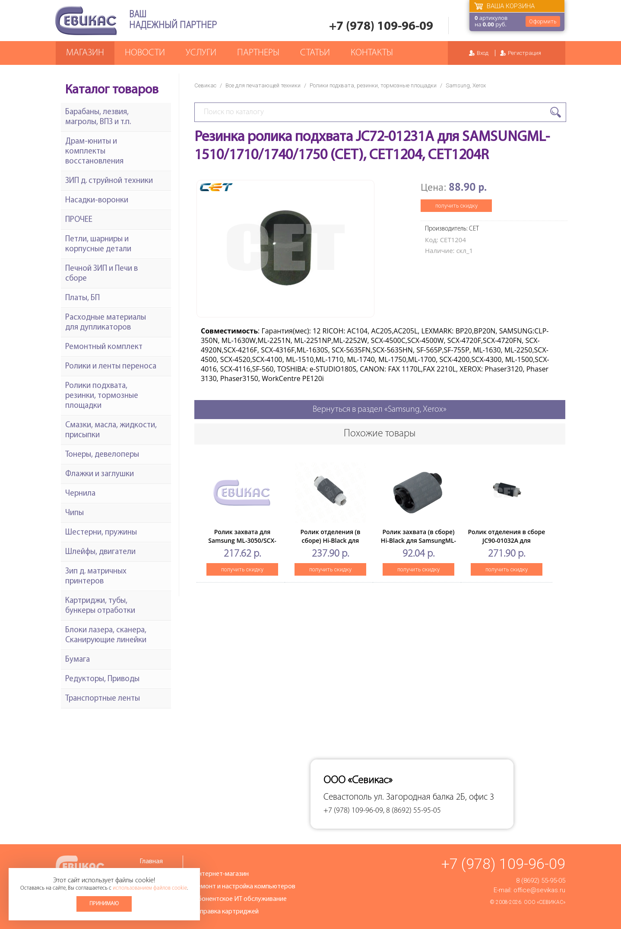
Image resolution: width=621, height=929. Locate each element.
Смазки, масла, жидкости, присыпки (111, 430)
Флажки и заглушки (99, 474)
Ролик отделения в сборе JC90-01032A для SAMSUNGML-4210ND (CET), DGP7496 (506, 545)
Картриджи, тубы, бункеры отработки (100, 606)
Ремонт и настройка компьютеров (244, 886)
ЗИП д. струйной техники (109, 181)
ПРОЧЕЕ (78, 220)
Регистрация (524, 53)
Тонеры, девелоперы (102, 455)
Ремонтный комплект (104, 347)
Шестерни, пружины (101, 533)
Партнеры (258, 53)
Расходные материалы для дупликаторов (105, 323)
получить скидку (456, 205)
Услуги (201, 53)
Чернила (80, 494)
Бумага (77, 660)
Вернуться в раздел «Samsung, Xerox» (380, 409)
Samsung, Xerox (466, 85)
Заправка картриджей (226, 911)
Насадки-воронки (96, 200)
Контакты (372, 53)
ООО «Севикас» (544, 902)
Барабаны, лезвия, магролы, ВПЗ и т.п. (98, 117)
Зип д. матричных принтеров (96, 576)
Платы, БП (82, 298)
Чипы (74, 513)
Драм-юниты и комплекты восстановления (94, 152)
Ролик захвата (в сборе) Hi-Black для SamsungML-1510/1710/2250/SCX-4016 (418, 540)
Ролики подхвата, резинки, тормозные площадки (373, 85)
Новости (145, 53)
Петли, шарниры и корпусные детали (98, 244)
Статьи (315, 53)
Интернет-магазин (221, 874)
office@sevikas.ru (539, 890)
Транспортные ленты (102, 699)
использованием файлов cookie (150, 888)
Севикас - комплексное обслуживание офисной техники (86, 20)
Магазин (85, 53)
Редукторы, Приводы (102, 679)
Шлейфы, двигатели (100, 552)
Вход (482, 53)
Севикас (205, 85)
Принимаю (104, 904)
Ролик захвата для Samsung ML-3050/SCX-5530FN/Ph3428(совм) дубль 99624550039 (242, 545)
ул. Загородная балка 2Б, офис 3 (434, 797)
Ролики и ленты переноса (110, 366)
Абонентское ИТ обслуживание (240, 899)
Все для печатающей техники (263, 85)
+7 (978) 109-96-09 (381, 26)
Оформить (543, 21)
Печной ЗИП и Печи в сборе (101, 274)
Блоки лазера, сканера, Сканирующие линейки (105, 635)
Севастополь (347, 797)
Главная (151, 861)
